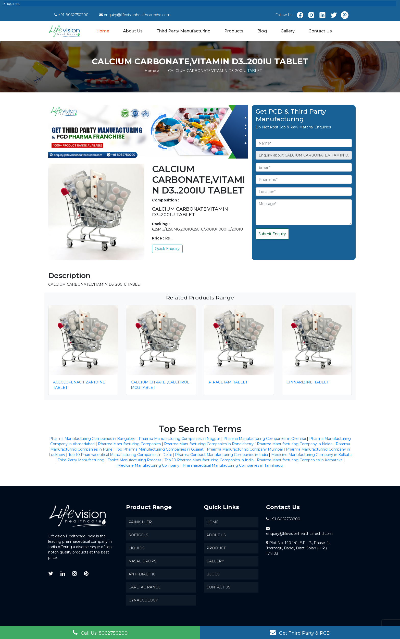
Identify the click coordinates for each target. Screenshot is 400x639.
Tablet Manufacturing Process (134, 460)
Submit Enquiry (272, 234)
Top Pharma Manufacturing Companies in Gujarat (160, 449)
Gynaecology (143, 600)
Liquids (137, 548)
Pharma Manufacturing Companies (129, 444)
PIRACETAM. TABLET (228, 382)
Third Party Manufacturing (183, 31)
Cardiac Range (145, 587)
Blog (262, 31)
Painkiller (140, 522)
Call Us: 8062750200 (100, 632)
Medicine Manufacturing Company (148, 465)
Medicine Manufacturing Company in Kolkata (311, 454)
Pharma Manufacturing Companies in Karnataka (300, 460)
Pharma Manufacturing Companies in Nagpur (179, 438)
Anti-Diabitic (142, 574)
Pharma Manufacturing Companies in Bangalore (92, 438)
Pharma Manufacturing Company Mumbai (245, 449)
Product (216, 548)
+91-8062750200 (73, 15)
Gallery (288, 31)
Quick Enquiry (167, 248)
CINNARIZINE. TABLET (307, 382)
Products (233, 31)
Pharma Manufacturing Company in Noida (294, 444)
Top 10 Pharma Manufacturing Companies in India (209, 460)
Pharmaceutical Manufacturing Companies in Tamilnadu (233, 465)
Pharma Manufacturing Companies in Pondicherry (209, 444)
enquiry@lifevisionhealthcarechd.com (137, 15)
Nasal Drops (142, 561)
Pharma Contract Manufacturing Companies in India (221, 454)
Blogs (213, 574)
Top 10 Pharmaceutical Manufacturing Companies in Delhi (120, 454)
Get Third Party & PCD (300, 632)
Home (103, 30)
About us (216, 535)
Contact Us (320, 31)
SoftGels (138, 535)
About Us (133, 31)
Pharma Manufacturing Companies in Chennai (264, 438)
